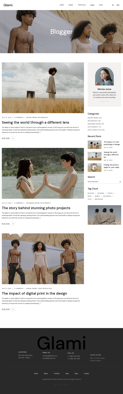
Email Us (46, 364)
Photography (45, 203)
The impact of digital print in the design (34, 293)
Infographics (43, 117)
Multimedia (107, 196)
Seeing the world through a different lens (35, 122)
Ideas (90, 196)
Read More (6, 138)
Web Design (99, 199)
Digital (110, 193)
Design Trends (31, 117)
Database (101, 193)
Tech (89, 199)
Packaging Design (33, 203)
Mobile (97, 196)
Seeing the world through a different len (111, 154)
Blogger (91, 193)
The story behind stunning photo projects (36, 208)
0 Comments (19, 117)
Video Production (45, 288)
